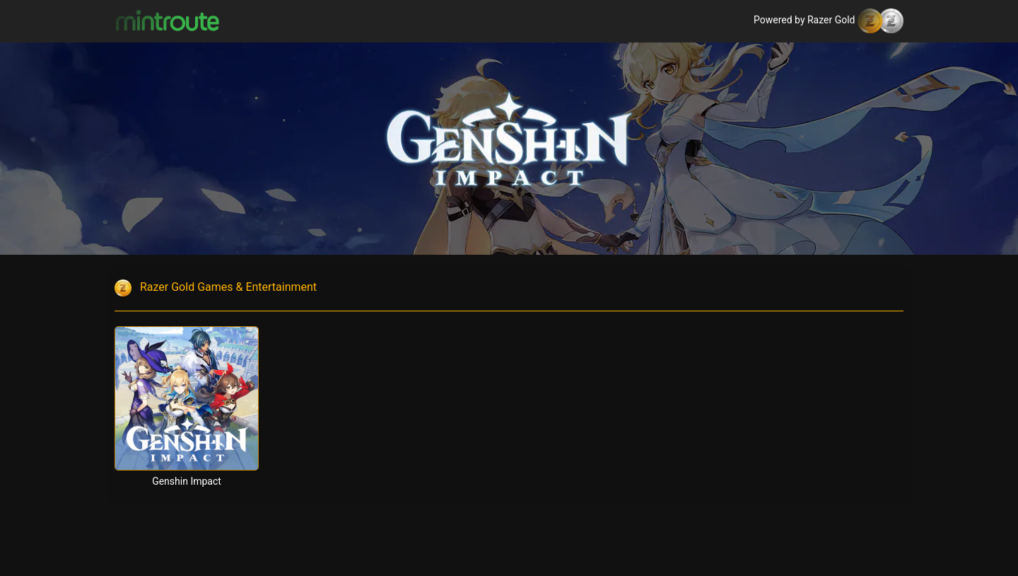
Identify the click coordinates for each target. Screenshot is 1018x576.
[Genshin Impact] (186, 398)
